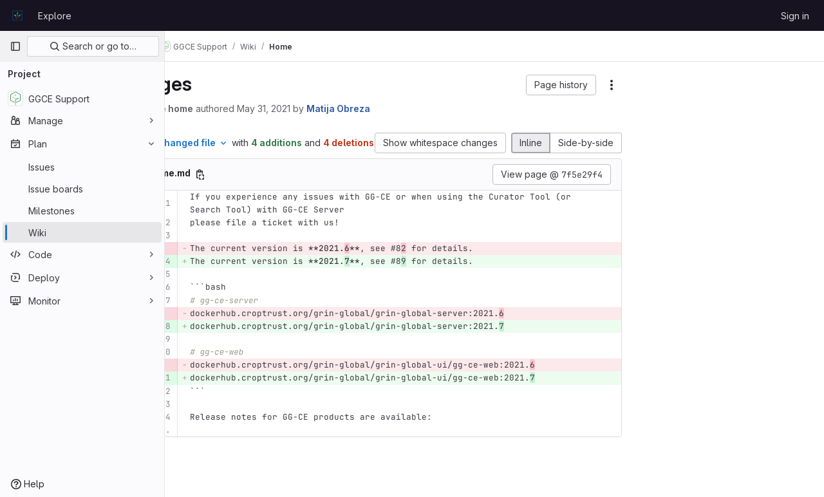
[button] (561, 85)
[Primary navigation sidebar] (15, 46)
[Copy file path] (268, 188)
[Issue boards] (82, 188)
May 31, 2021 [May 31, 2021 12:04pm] (331, 108)
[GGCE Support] (82, 98)
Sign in (795, 15)
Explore (54, 15)
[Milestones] (82, 210)
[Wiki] (82, 232)
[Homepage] (17, 15)
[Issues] (82, 166)
